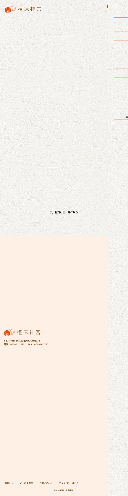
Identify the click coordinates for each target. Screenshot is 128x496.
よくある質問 (26, 483)
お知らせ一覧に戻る (66, 212)
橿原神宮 (69, 490)
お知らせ (9, 483)
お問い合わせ (46, 483)
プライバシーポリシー (70, 483)
